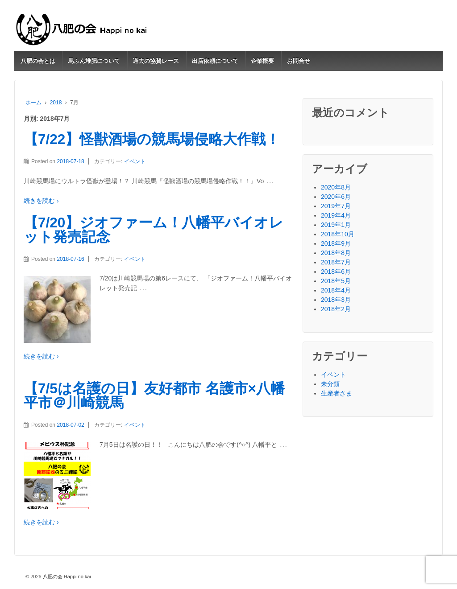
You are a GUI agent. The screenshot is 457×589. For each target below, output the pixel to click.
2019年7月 (336, 206)
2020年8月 (336, 187)
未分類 (330, 383)
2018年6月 (336, 271)
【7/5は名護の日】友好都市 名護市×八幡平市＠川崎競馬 (154, 395)
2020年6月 (336, 196)
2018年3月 (336, 299)
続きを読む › (41, 200)
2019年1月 (336, 224)
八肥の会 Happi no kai (66, 576)
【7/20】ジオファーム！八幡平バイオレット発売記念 (153, 229)
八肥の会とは (38, 61)
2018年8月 (336, 252)
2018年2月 (336, 309)
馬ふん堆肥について (94, 61)
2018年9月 (336, 243)
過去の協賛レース (156, 61)
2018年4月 (336, 290)
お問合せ (298, 61)
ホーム (33, 102)
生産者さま (336, 393)
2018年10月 (337, 234)
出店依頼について (215, 61)
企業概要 (262, 61)
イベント (134, 161)
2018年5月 (336, 280)
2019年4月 (336, 215)
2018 (56, 102)
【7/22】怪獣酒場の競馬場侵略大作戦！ (152, 139)
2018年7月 (336, 262)
